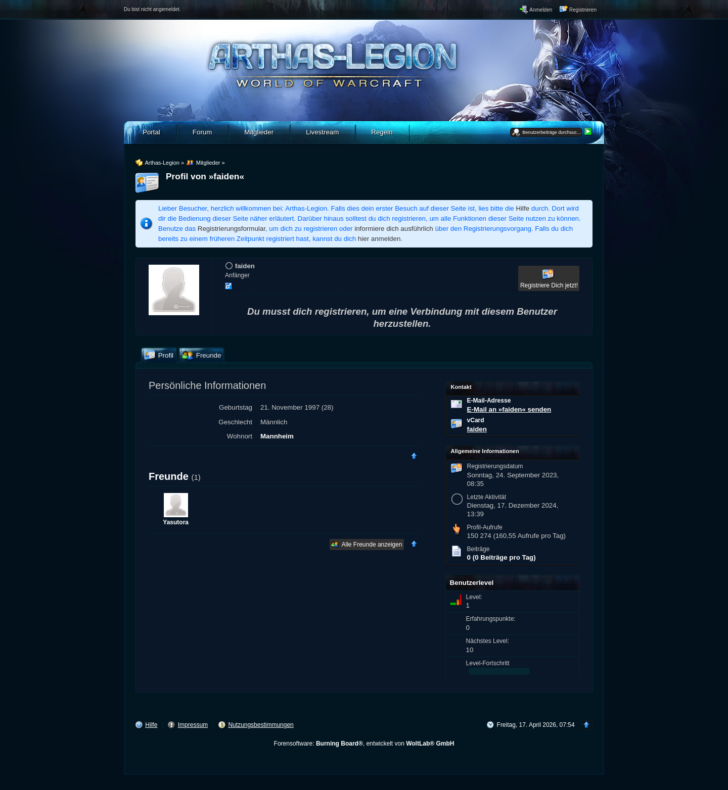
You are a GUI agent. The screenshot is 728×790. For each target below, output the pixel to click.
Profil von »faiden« (205, 176)
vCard (475, 420)
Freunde (169, 476)
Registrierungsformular (231, 228)
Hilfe (523, 208)
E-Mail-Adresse (489, 400)
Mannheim (277, 436)
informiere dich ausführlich (393, 228)
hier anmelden (379, 238)
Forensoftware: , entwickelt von (364, 743)
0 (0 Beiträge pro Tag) (501, 557)
